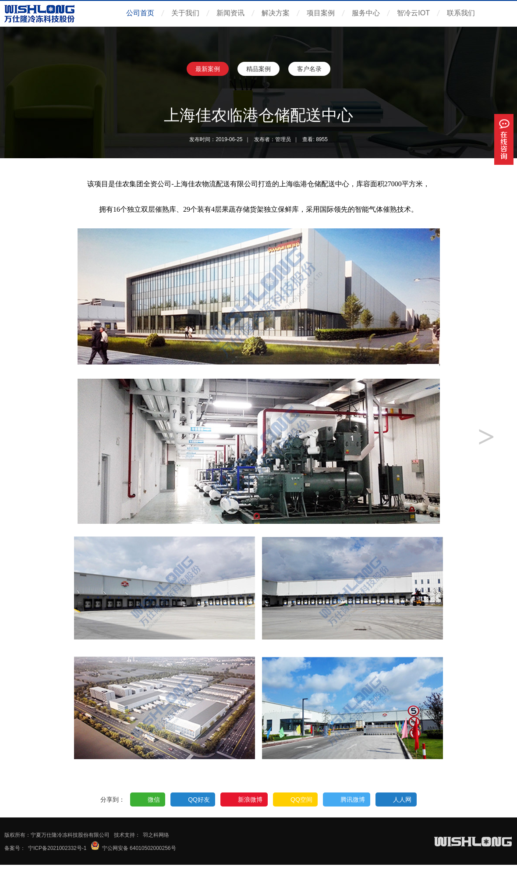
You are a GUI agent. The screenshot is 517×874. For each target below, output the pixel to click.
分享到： (112, 799)
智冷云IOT (413, 13)
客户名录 (309, 68)
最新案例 (207, 68)
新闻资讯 (230, 13)
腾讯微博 (352, 799)
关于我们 (185, 13)
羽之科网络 (156, 835)
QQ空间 (301, 799)
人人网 (402, 799)
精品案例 (258, 68)
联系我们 (461, 13)
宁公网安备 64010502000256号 (139, 848)
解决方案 (276, 13)
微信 (154, 799)
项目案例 (321, 13)
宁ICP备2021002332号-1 (57, 848)
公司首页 (140, 13)
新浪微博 (250, 799)
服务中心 (366, 13)
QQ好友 (199, 799)
